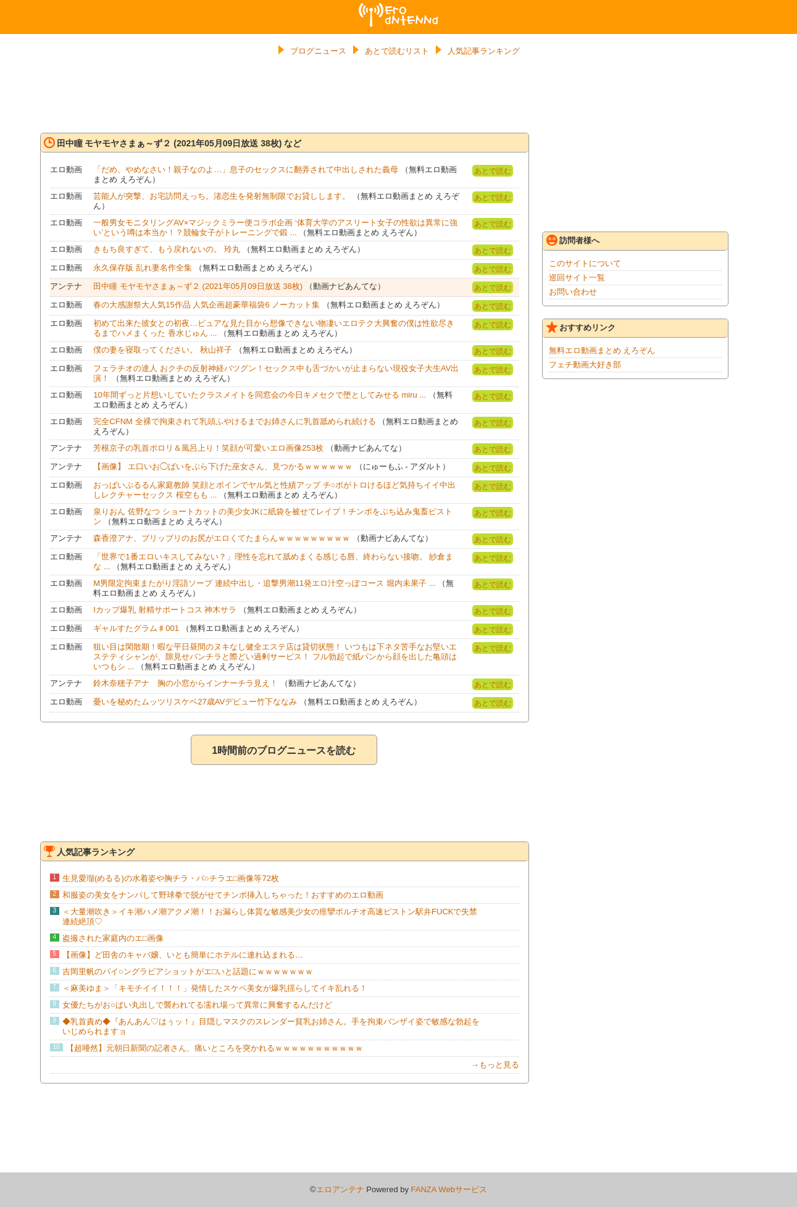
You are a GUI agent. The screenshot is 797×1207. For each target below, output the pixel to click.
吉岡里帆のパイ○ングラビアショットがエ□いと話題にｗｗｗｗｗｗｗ (187, 971)
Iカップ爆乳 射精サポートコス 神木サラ (164, 609)
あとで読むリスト (397, 51)
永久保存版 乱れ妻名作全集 (142, 267)
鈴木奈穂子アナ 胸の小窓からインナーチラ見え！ (185, 683)
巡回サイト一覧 (577, 277)
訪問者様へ (572, 240)
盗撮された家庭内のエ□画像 (113, 938)
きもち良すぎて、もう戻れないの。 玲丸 (166, 249)
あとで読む (492, 171)
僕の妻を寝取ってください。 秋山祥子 (162, 349)
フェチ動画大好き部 (585, 364)
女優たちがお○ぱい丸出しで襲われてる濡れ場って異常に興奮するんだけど (197, 1004)
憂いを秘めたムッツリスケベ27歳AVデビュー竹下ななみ (195, 701)
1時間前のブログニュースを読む (284, 750)
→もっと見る (495, 1064)
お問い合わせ (573, 291)
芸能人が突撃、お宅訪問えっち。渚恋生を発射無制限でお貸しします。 (221, 196)
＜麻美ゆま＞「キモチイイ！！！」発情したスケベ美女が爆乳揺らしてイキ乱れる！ (214, 988)
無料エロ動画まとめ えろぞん (602, 350)
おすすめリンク (580, 327)
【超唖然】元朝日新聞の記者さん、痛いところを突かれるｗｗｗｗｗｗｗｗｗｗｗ (214, 1048)
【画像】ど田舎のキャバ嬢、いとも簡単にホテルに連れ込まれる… (182, 954)
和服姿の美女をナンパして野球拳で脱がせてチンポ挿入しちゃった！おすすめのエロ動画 (222, 895)
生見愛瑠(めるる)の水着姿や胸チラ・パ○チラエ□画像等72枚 (170, 878)
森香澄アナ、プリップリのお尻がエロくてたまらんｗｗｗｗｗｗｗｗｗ (221, 538)
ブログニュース (318, 51)
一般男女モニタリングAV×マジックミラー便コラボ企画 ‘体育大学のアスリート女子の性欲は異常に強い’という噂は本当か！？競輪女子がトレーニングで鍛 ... (275, 227)
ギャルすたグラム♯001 (136, 628)
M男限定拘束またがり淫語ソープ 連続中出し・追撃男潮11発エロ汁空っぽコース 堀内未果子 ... (264, 583)
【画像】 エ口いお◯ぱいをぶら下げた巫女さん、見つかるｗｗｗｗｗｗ (223, 466)
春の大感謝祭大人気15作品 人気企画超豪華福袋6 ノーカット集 (206, 304)
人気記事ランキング (484, 51)
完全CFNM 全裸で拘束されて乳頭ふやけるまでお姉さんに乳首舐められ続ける (234, 421)
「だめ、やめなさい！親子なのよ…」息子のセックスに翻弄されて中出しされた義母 (245, 169)
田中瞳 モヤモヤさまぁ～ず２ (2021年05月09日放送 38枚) (198, 286)
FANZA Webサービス (449, 1189)
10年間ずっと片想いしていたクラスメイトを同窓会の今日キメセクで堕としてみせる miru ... (259, 394)
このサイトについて (585, 263)
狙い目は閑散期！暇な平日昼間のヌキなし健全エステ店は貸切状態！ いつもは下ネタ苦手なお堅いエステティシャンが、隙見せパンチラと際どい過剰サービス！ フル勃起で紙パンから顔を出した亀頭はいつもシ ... (275, 656)
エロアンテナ (399, 8)
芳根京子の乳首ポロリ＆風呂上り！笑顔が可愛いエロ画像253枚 (208, 448)
